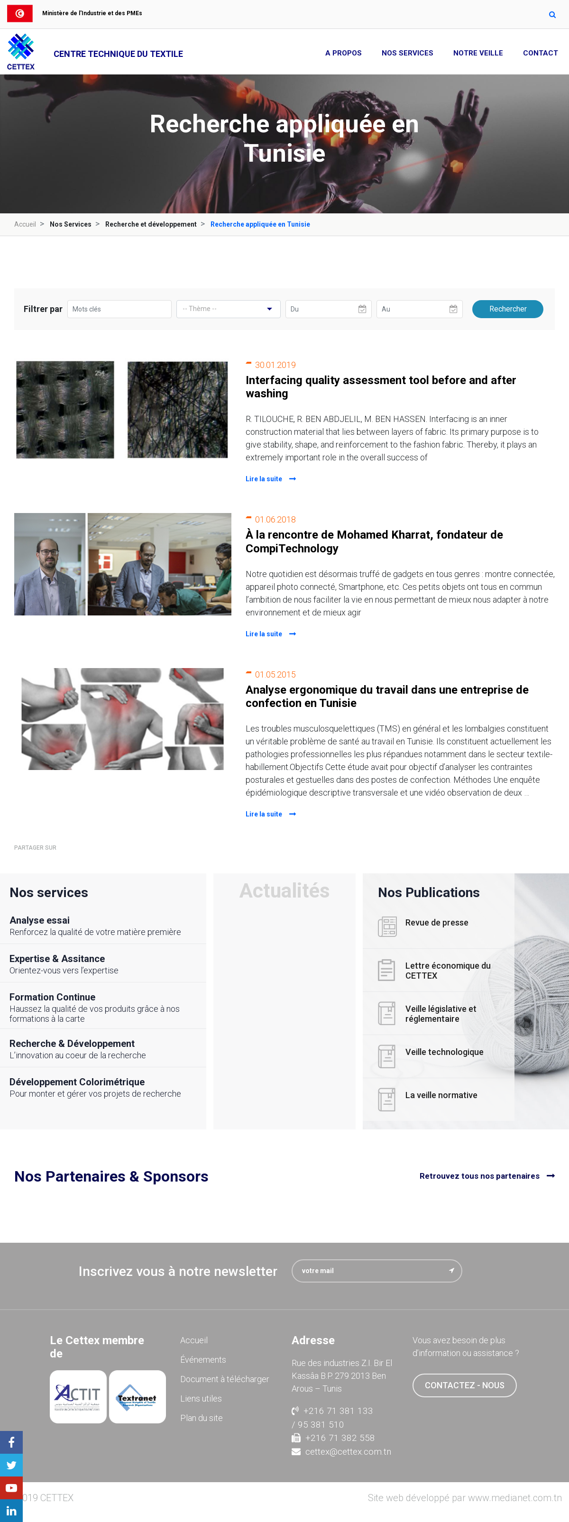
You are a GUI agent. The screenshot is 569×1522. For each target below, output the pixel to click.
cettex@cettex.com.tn (341, 1451)
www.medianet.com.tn (515, 1498)
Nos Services (407, 53)
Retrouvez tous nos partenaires (480, 1176)
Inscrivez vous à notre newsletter (178, 1271)
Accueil (25, 224)
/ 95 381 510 (318, 1424)
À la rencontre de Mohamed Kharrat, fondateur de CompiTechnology (374, 541)
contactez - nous (465, 1385)
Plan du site (201, 1418)
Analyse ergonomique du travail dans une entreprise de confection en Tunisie (387, 696)
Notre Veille (478, 53)
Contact (540, 53)
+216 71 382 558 (333, 1437)
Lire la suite (264, 479)
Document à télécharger (224, 1379)
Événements (203, 1360)
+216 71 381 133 (332, 1410)
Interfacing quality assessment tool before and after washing (381, 387)
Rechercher (508, 308)
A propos (343, 53)
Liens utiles (201, 1398)
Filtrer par (43, 309)
